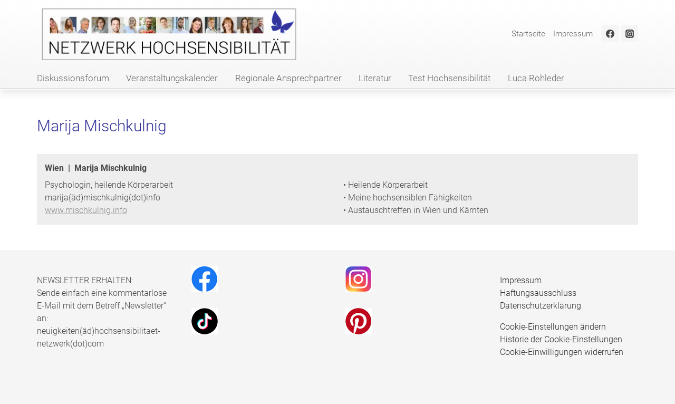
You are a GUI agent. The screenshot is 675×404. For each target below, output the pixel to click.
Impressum (573, 34)
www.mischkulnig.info (86, 210)
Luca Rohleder (536, 78)
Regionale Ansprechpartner (288, 78)
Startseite (528, 34)
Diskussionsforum (73, 78)
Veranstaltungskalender (172, 78)
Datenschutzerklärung (540, 306)
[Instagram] (629, 33)
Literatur (375, 78)
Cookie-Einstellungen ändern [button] (553, 327)
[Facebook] (610, 33)
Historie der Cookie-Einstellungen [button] (561, 339)
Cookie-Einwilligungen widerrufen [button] (561, 352)
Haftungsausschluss (538, 293)
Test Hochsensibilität (449, 78)
